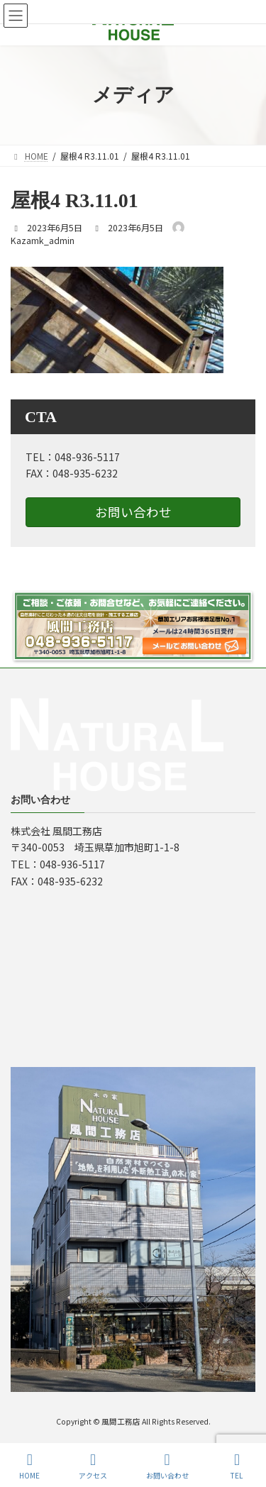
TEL (237, 1466)
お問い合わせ (133, 512)
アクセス (93, 1466)
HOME (29, 1466)
